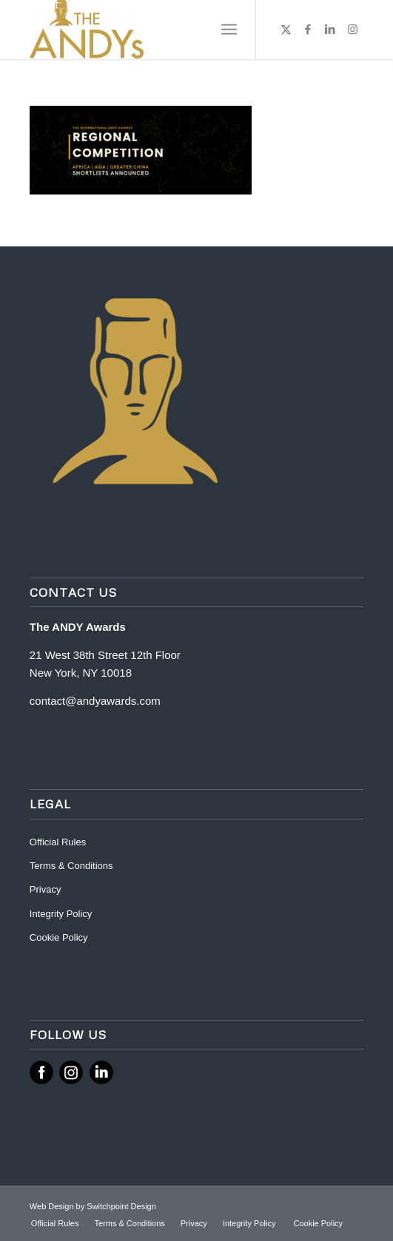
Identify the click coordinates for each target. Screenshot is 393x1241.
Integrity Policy (62, 913)
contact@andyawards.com (95, 700)
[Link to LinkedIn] (330, 29)
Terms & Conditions (71, 865)
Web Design (53, 1206)
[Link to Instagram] (352, 29)
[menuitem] (229, 29)
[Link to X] (286, 29)
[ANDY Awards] (163, 29)
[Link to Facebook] (308, 29)
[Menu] (229, 29)
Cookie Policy (59, 937)
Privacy (45, 889)
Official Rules (58, 842)
